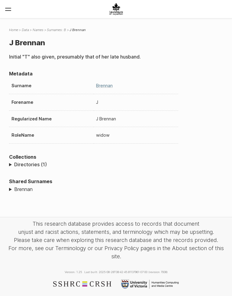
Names (38, 30)
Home (13, 30)
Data (25, 30)
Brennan (104, 85)
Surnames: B (56, 30)
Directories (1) (30, 164)
